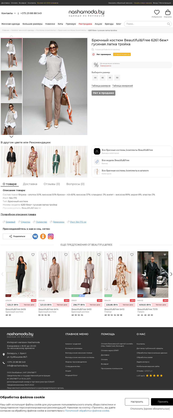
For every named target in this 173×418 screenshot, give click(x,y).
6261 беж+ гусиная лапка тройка (102, 30)
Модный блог (71, 375)
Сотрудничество (72, 366)
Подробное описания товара (18, 214)
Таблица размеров (101, 86)
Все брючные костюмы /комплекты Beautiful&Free (127, 150)
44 (95, 78)
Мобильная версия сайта (148, 366)
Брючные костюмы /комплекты (72, 30)
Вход (155, 3)
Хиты (60, 24)
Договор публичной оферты (150, 348)
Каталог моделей (73, 344)
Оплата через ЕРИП (110, 350)
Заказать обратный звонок (120, 3)
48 (110, 78)
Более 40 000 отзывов (47, 3)
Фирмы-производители (76, 362)
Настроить (137, 401)
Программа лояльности (112, 368)
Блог (118, 24)
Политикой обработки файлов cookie (87, 410)
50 (117, 78)
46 (102, 78)
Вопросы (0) (75, 184)
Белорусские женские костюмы (79, 357)
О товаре (10, 184)
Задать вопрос (143, 362)
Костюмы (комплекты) (46, 30)
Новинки (50, 24)
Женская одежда (10, 24)
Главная (5, 30)
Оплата (14, 3)
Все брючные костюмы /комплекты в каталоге (125, 170)
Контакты (32, 3)
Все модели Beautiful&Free (115, 160)
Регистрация (165, 3)
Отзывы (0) (52, 184)
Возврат (22, 3)
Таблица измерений (122, 86)
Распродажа (85, 24)
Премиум (71, 24)
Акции (98, 24)
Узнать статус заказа (143, 3)
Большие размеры (32, 24)
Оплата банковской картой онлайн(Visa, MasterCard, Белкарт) (117, 345)
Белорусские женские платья (78, 353)
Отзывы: (145, 371)
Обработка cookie (144, 357)
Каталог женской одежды (22, 30)
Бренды (109, 24)
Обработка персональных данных (152, 353)
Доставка (5, 3)
